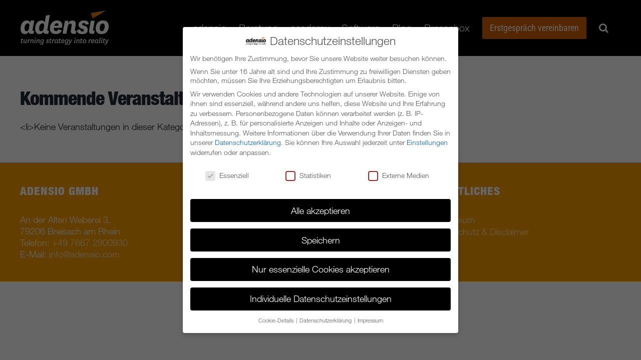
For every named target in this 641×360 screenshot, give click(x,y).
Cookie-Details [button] (276, 320)
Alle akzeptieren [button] (320, 210)
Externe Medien (398, 175)
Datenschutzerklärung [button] (326, 320)
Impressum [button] (370, 320)
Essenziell (227, 175)
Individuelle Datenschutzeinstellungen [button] (321, 298)
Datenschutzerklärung (248, 142)
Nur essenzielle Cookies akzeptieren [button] (321, 269)
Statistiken (308, 175)
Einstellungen (427, 142)
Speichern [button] (320, 240)
